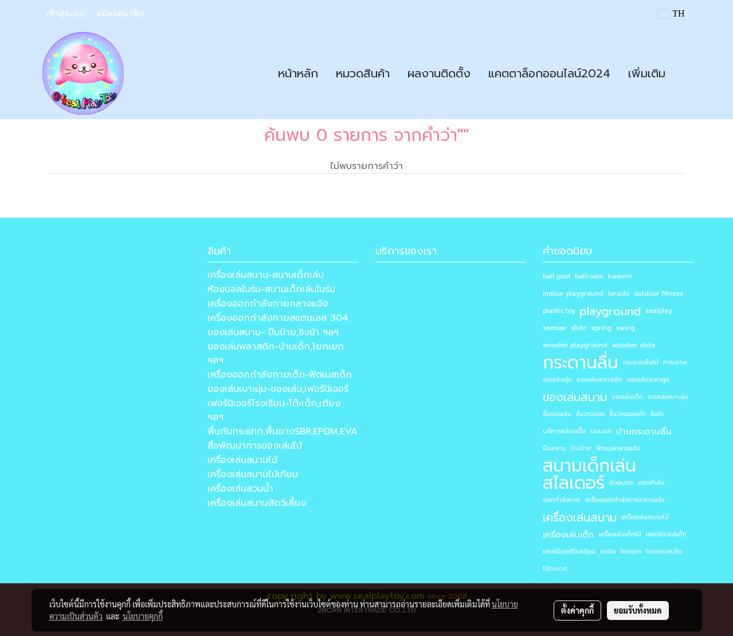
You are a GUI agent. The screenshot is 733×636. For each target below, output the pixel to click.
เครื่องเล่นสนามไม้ (242, 460)
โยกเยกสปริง (664, 551)
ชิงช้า (657, 414)
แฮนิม (608, 551)
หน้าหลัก (298, 73)
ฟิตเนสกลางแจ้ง (618, 448)
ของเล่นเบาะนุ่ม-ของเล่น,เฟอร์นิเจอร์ (277, 389)
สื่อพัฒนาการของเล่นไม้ (254, 446)
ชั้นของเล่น (557, 414)
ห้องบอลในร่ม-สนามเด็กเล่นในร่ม (271, 289)
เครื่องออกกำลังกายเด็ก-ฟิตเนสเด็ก (279, 375)
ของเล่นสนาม (575, 397)
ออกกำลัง (651, 483)
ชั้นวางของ (590, 414)
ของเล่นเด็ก (627, 397)
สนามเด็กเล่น (589, 465)
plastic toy (559, 311)
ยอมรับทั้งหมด (638, 610)
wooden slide (633, 345)
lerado (618, 294)
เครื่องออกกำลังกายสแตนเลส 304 (277, 318)
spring (601, 328)
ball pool (556, 276)
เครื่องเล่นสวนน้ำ (240, 489)
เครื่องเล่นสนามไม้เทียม (252, 474)
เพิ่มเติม (646, 73)
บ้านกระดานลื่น (644, 431)
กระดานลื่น (580, 362)
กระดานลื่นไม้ (640, 362)
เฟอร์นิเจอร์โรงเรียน (569, 551)
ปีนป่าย (581, 448)
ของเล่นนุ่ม (557, 379)
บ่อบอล (601, 431)
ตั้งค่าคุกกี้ (577, 610)
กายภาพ (675, 362)
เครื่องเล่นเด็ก (568, 534)
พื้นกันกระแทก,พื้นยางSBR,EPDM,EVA (282, 431)
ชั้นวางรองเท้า (627, 414)
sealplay (658, 311)
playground (610, 311)
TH (671, 13)
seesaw (554, 328)
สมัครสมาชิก (120, 13)
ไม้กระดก (555, 569)
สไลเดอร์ (574, 483)
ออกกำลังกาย (562, 500)
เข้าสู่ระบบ (65, 13)
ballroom (589, 276)
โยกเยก (631, 551)
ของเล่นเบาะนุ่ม (668, 397)
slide (578, 328)
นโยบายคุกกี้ (143, 616)
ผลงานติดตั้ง (439, 73)
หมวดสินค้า (363, 73)
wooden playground (575, 345)
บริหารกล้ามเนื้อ (564, 431)
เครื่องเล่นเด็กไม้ (619, 534)
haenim (620, 276)
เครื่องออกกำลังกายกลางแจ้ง (267, 304)
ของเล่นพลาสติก (599, 379)
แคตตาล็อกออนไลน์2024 (549, 73)
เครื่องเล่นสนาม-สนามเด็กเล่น (265, 275)
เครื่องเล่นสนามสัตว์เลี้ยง (256, 503)
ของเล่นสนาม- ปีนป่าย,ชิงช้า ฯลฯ (273, 332)
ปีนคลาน (554, 448)
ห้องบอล (621, 483)
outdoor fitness (658, 294)
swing (625, 328)
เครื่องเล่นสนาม (580, 517)
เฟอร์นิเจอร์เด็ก (666, 534)
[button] (684, 73)
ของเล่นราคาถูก (648, 379)
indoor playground (573, 294)
